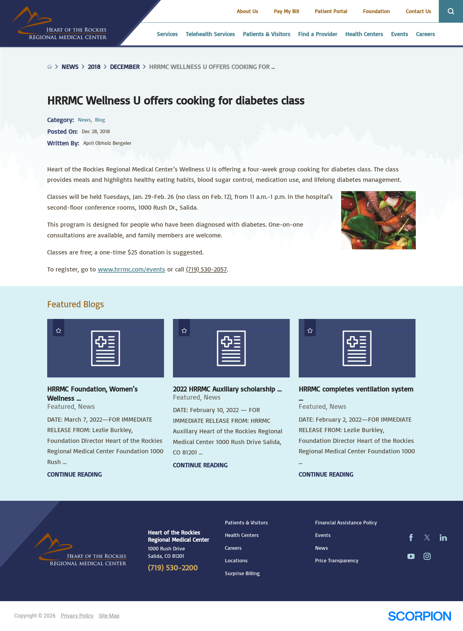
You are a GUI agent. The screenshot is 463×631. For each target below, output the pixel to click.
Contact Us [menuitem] (418, 11)
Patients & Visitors (246, 522)
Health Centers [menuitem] (364, 34)
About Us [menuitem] (247, 11)
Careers (233, 548)
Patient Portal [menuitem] (331, 11)
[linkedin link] (443, 537)
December (124, 66)
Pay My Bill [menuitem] (286, 11)
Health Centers (242, 535)
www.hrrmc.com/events (131, 269)
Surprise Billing (242, 573)
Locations (236, 560)
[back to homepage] (49, 66)
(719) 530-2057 (206, 269)
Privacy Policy (77, 616)
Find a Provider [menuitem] (317, 34)
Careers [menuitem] (425, 34)
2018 (94, 66)
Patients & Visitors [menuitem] (266, 34)
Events (323, 535)
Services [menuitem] (167, 34)
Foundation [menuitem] (376, 11)
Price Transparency (336, 560)
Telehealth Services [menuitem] (210, 34)
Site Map (109, 616)
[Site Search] (451, 11)
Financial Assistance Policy (346, 522)
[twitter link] (427, 537)
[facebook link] (411, 537)
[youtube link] (411, 556)
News (70, 66)
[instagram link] (427, 556)
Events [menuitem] (399, 34)
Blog (100, 119)
